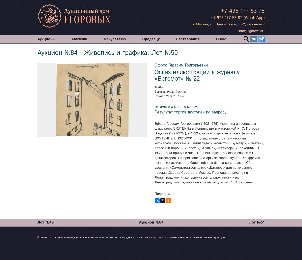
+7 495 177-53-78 (243, 11)
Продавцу (151, 39)
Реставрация (187, 39)
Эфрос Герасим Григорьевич (181, 65)
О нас (221, 39)
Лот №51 (257, 222)
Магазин (79, 39)
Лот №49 (45, 222)
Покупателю (115, 39)
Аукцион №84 (151, 222)
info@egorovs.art (251, 31)
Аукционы (46, 39)
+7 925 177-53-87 (226, 18)
